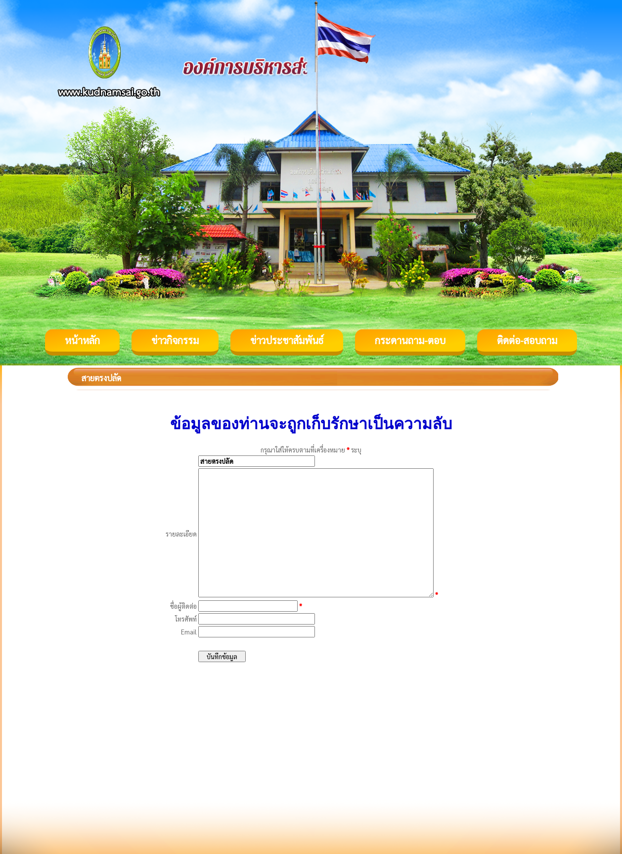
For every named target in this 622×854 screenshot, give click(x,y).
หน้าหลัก (82, 340)
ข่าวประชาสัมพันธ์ (286, 340)
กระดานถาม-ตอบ (410, 340)
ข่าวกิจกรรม (175, 340)
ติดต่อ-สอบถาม (527, 340)
